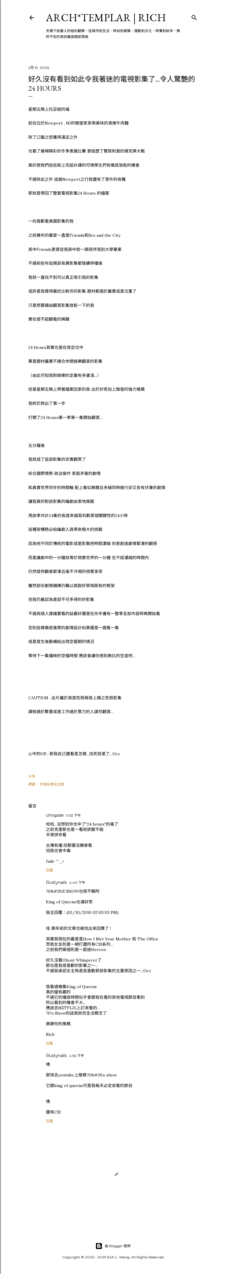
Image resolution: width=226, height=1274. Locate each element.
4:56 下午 (76, 1055)
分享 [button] (31, 776)
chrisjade (55, 815)
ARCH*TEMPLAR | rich (106, 17)
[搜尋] (194, 16)
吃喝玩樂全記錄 (52, 784)
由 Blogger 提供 (113, 1246)
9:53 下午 (73, 815)
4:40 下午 (77, 882)
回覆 (49, 870)
